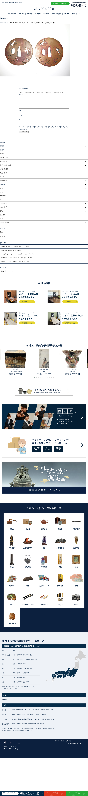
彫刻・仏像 (3, 173)
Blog (1, 232)
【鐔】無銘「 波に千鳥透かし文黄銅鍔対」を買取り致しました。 (38, 23)
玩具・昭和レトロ (5, 203)
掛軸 (1, 188)
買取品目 (21, 14)
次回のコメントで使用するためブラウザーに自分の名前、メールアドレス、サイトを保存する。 (43, 128)
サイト (21, 120)
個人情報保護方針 (59, 741)
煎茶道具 (3, 215)
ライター (60, 604)
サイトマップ (77, 741)
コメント (22, 94)
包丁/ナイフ (44, 604)
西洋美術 (3, 195)
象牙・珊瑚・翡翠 (5, 165)
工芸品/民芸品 (4, 222)
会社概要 (66, 14)
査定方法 (46, 14)
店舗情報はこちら (27, 301)
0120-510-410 (11, 748)
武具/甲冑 (11, 548)
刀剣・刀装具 (4, 157)
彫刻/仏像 (76, 548)
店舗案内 (38, 14)
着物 (1, 211)
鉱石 (1, 218)
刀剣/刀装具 (76, 529)
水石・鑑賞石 (4, 169)
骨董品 (12, 529)
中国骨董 (44, 567)
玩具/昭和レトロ (44, 586)
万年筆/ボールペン (27, 604)
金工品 (2, 176)
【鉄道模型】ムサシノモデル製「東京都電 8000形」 (16, 258)
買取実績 (29, 14)
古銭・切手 (3, 207)
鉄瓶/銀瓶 (28, 567)
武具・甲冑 (3, 161)
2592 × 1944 (14, 23)
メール (21, 115)
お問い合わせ (76, 14)
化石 (11, 604)
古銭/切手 (60, 586)
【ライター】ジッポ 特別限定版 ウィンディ (14, 246)
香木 (1, 199)
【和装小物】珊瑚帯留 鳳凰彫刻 (10, 250)
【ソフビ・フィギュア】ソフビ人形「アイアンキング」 (17, 254)
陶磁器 (2, 153)
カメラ (76, 604)
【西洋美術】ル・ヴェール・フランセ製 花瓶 (14, 261)
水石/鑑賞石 (60, 548)
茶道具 (28, 529)
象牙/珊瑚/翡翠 (27, 548)
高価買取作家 (12, 14)
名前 (20, 110)
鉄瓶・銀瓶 (3, 180)
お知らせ (3, 236)
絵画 (1, 192)
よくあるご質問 (56, 14)
